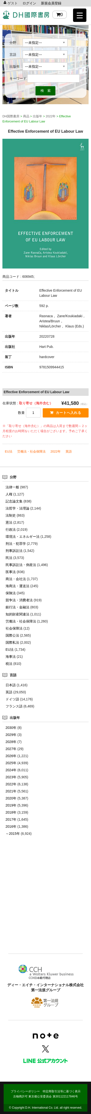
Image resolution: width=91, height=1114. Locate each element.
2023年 (11, 777)
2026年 (11, 756)
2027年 (11, 749)
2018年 (11, 812)
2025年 (11, 763)
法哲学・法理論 (17, 508)
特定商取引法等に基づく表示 (62, 1091)
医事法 (11, 572)
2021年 (11, 791)
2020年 (11, 798)
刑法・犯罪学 (16, 544)
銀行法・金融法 (17, 607)
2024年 (11, 770)
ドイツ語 (12, 699)
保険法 (11, 593)
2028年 (11, 742)
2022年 (55, 451)
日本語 (11, 685)
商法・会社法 (16, 579)
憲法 (9, 522)
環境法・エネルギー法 (23, 536)
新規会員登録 (51, 3)
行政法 (11, 529)
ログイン (29, 3)
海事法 (11, 657)
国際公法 (12, 635)
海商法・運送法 (17, 586)
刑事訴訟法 (14, 551)
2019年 (11, 805)
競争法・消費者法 (19, 600)
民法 (9, 558)
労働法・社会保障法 (31, 451)
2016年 (11, 826)
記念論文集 (14, 501)
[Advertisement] (45, 902)
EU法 (8, 451)
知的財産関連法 (17, 614)
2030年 (11, 728)
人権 (9, 494)
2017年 (11, 819)
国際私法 (12, 642)
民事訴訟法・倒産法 (21, 565)
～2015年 (13, 834)
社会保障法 (14, 628)
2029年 (11, 735)
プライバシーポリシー (25, 1091)
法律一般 (12, 487)
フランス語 (14, 706)
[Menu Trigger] (79, 15)
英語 (69, 451)
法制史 (11, 515)
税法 (9, 664)
